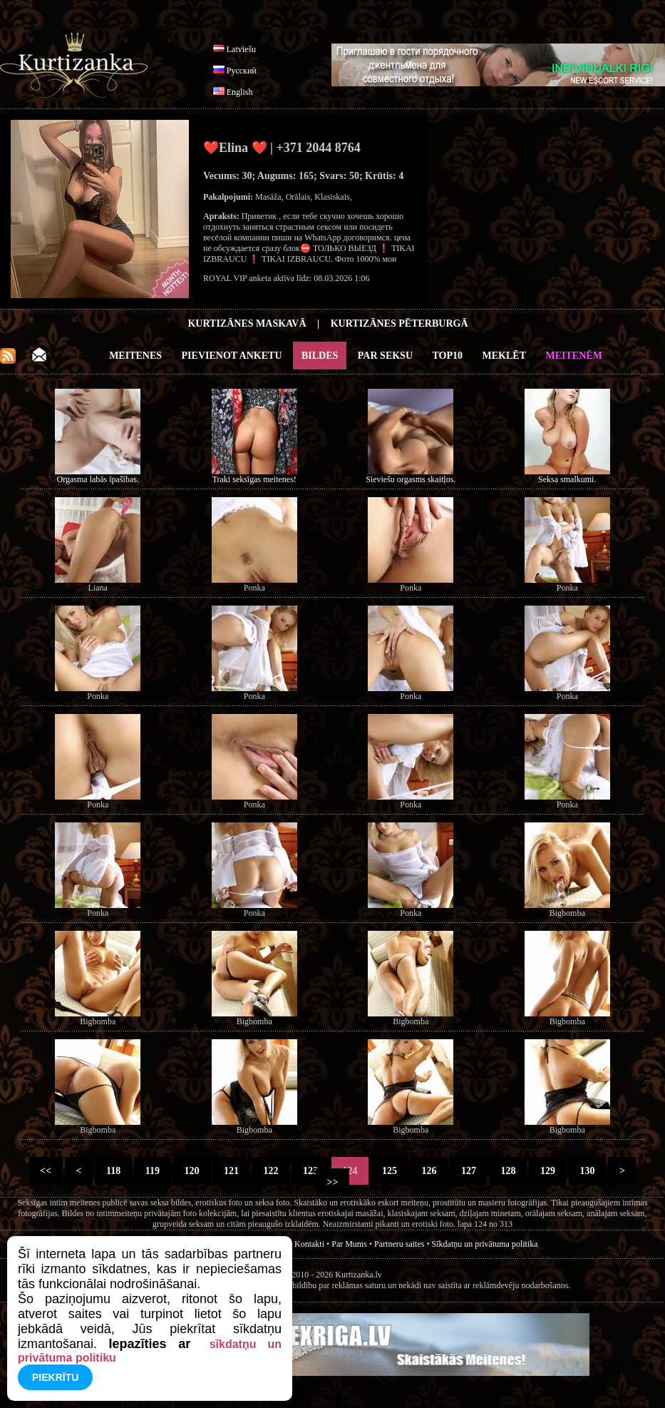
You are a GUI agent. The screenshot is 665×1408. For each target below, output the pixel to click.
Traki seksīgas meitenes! (254, 479)
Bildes (319, 355)
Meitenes (135, 355)
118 (113, 1170)
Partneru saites (399, 1244)
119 (152, 1170)
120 (192, 1170)
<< (46, 1170)
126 (429, 1170)
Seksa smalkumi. (567, 479)
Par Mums (349, 1244)
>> (332, 1182)
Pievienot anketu (232, 355)
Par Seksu (385, 355)
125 (389, 1170)
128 (508, 1170)
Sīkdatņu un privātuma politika (485, 1244)
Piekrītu (55, 1377)
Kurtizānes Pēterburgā (399, 323)
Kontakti (309, 1244)
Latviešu (241, 49)
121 (231, 1170)
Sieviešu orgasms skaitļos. (410, 479)
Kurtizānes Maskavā (246, 323)
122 (271, 1170)
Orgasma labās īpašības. (98, 479)
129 (547, 1170)
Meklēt (504, 355)
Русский (242, 71)
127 (468, 1170)
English (240, 92)
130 (587, 1170)
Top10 (448, 355)
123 (310, 1170)
